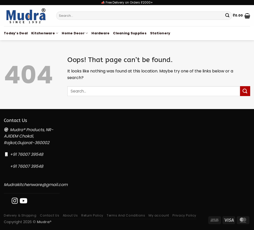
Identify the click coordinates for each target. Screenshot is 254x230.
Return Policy (92, 215)
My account (159, 215)
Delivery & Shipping (20, 215)
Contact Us (49, 215)
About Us (70, 215)
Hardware (100, 33)
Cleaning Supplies (129, 33)
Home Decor (75, 33)
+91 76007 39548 (26, 154)
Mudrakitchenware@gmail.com (36, 185)
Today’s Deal (16, 33)
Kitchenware (44, 33)
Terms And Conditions (126, 215)
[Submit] (227, 15)
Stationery (160, 33)
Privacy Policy (184, 215)
